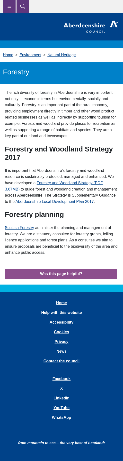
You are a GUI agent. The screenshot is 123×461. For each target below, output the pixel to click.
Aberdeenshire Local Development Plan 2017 (55, 201)
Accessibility (61, 322)
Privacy (62, 342)
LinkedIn (61, 398)
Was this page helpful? (61, 274)
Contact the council (61, 361)
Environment (30, 55)
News (61, 351)
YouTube (61, 408)
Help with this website (61, 312)
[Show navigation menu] (9, 6)
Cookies (61, 332)
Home (8, 55)
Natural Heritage (61, 55)
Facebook (62, 379)
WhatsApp (61, 417)
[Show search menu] (23, 6)
